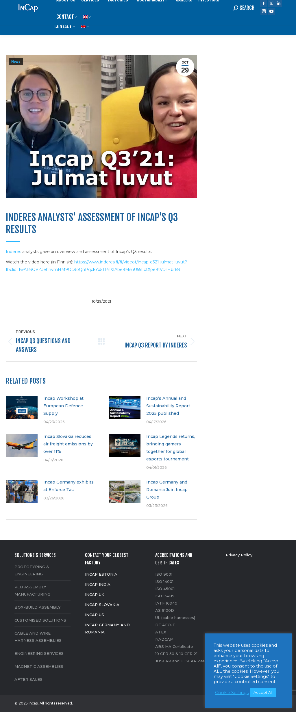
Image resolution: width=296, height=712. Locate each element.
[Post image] (22, 407)
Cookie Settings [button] (232, 692)
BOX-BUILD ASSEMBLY (37, 607)
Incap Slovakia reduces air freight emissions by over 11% (68, 444)
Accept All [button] (263, 692)
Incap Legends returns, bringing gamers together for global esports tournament (170, 448)
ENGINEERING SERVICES (39, 653)
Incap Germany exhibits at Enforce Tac (68, 485)
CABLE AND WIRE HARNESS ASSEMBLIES (38, 637)
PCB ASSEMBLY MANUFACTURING (32, 590)
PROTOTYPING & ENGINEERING (31, 570)
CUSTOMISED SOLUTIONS (40, 620)
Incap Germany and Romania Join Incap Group (167, 489)
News (15, 62)
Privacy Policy (239, 555)
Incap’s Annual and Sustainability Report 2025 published (168, 406)
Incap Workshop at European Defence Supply (63, 406)
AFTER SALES (28, 679)
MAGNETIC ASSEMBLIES (38, 666)
